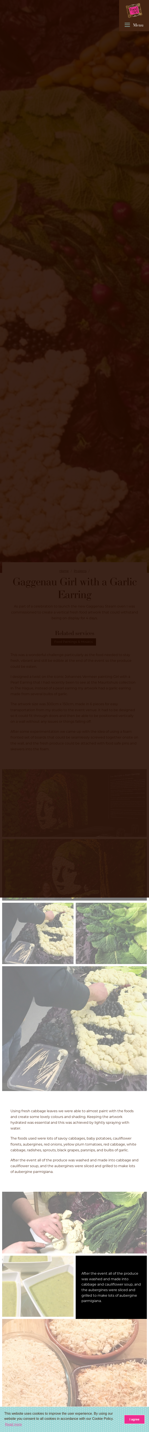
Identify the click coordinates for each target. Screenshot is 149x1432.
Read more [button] (13, 1424)
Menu (134, 25)
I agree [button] (134, 1419)
